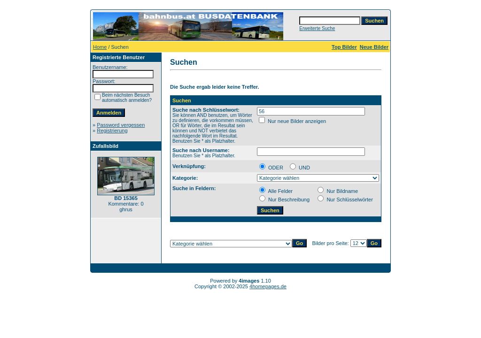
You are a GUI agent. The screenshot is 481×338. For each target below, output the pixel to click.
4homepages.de (268, 286)
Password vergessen (121, 125)
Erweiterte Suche (317, 28)
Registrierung (112, 130)
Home (100, 47)
